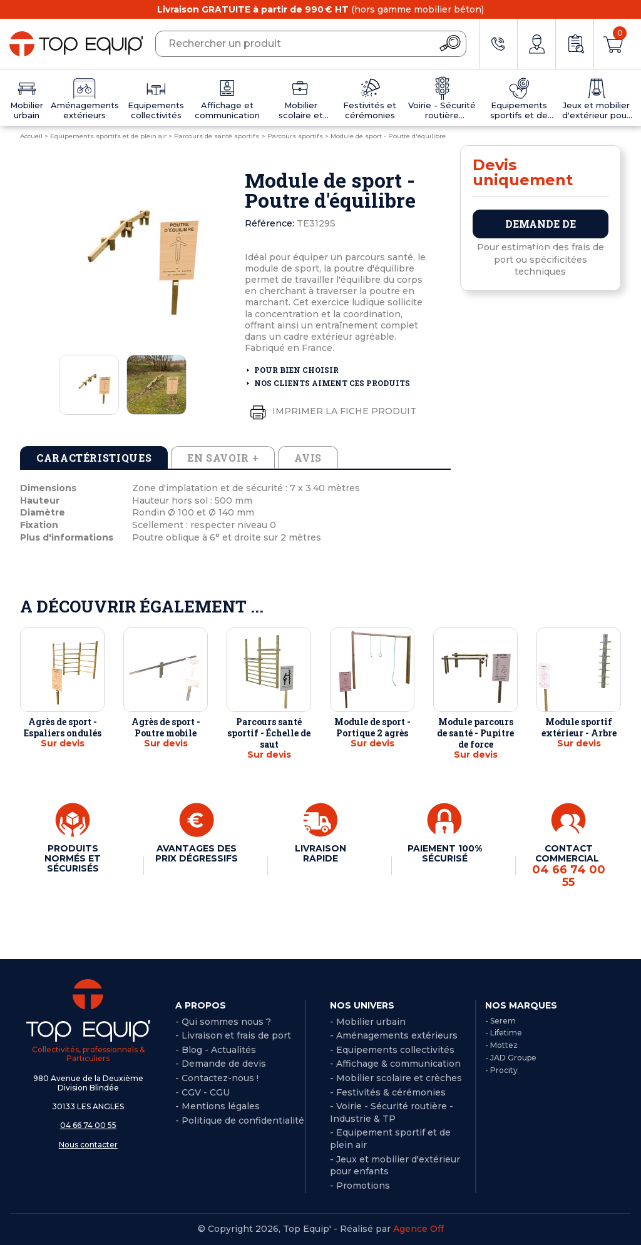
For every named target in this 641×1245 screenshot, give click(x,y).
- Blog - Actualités (215, 1049)
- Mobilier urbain (368, 1021)
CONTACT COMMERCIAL (568, 866)
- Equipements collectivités (392, 1049)
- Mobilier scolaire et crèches (396, 1078)
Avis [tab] (308, 457)
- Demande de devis (220, 1063)
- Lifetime (503, 1032)
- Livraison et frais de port (233, 1035)
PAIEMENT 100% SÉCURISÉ (445, 853)
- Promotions (360, 1185)
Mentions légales (221, 1106)
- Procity (501, 1070)
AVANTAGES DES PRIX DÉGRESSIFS (196, 853)
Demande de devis (540, 227)
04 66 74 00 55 (88, 1125)
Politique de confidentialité (243, 1120)
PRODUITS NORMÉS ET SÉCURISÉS (72, 858)
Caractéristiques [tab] (93, 457)
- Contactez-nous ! (217, 1078)
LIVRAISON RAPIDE (320, 853)
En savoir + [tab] (223, 457)
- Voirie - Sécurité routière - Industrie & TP (391, 1112)
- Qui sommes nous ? (223, 1021)
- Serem (500, 1020)
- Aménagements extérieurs (394, 1035)
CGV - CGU (206, 1092)
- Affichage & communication (395, 1063)
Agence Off (418, 1228)
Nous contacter (88, 1144)
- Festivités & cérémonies (388, 1092)
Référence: (269, 223)
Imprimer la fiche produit (330, 411)
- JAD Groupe (510, 1057)
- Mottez (501, 1045)
